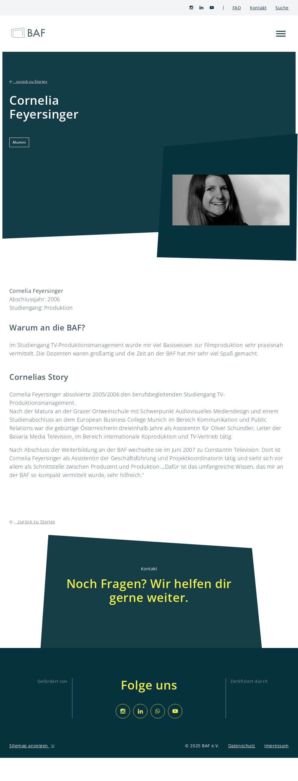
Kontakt (258, 8)
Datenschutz (241, 745)
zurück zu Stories (28, 81)
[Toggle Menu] (281, 33)
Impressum (276, 745)
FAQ (237, 8)
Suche (282, 8)
